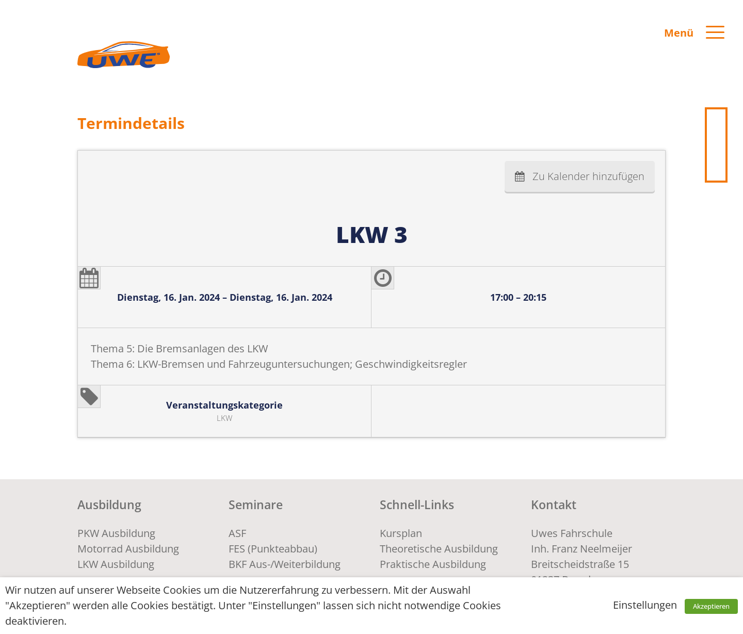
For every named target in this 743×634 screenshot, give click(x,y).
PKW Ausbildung (116, 533)
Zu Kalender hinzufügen (588, 176)
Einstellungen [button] (645, 605)
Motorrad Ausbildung (128, 549)
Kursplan (401, 533)
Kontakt (553, 504)
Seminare (256, 504)
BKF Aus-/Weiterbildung (285, 564)
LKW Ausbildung (115, 564)
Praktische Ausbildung (433, 564)
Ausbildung (109, 504)
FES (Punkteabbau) (273, 549)
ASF (237, 533)
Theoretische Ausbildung (439, 549)
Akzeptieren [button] (711, 606)
